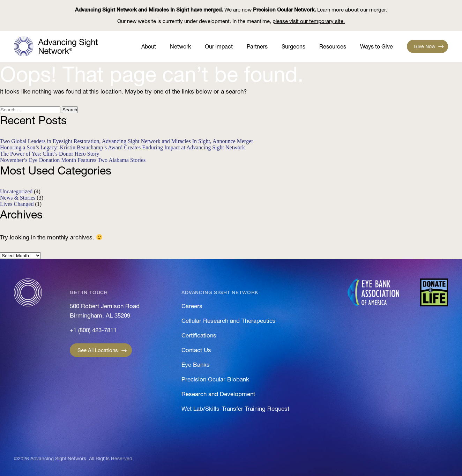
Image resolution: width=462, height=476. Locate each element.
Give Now (424, 46)
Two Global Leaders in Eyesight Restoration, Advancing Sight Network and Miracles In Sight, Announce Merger (126, 141)
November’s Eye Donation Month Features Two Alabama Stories (73, 160)
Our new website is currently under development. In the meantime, (231, 21)
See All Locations (97, 350)
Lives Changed (16, 204)
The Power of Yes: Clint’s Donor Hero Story (49, 154)
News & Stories (17, 198)
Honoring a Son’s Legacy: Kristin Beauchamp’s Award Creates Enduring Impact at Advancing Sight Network (122, 147)
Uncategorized (16, 191)
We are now (231, 9)
